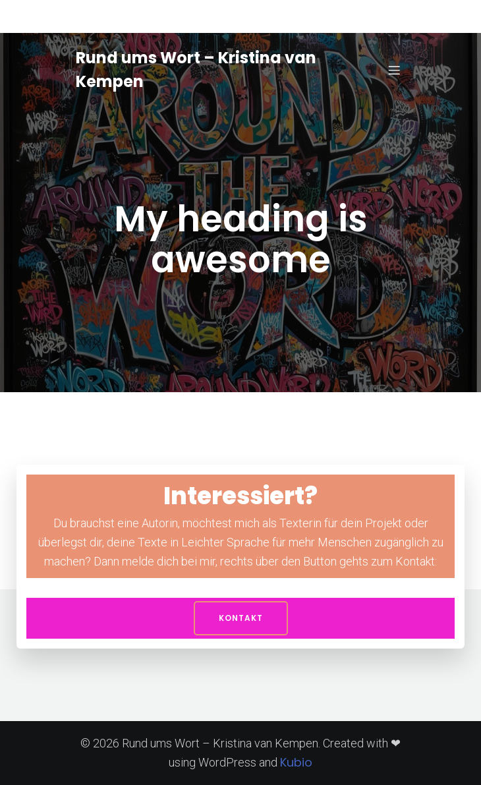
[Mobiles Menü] (394, 70)
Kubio (296, 762)
